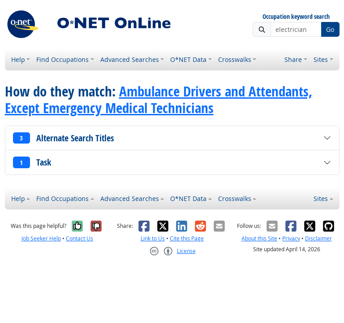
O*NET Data (188, 59)
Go (330, 29)
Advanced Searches (129, 59)
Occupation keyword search (296, 17)
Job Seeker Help (41, 238)
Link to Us (153, 238)
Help (18, 59)
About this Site (259, 238)
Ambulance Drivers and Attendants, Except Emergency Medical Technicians (158, 99)
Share (293, 59)
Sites (321, 59)
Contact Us (79, 238)
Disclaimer (318, 238)
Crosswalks (234, 59)
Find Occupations (62, 59)
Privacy (291, 238)
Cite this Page (187, 238)
